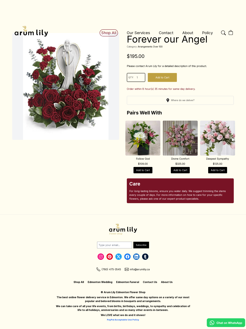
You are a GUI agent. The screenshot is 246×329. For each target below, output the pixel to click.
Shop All (108, 32)
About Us (167, 282)
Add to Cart (162, 77)
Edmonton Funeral (127, 282)
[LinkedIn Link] (136, 256)
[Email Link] (137, 269)
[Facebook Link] (127, 256)
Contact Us (150, 282)
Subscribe (141, 245)
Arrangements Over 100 (150, 46)
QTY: (136, 77)
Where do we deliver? (180, 100)
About (187, 32)
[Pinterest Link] (109, 256)
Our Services (138, 32)
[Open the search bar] (223, 33)
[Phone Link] (108, 269)
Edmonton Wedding (100, 282)
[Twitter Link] (118, 256)
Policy (207, 32)
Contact (166, 32)
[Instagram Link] (101, 256)
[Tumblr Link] (145, 256)
